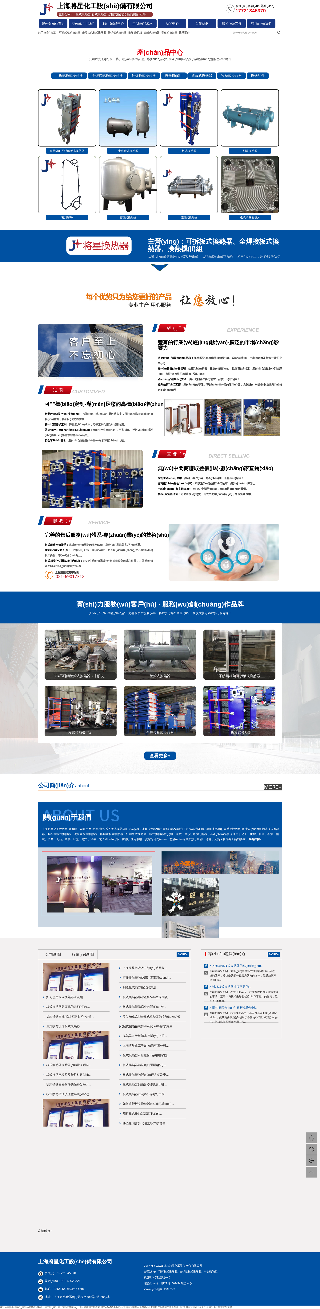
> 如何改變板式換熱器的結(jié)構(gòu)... (236, 965)
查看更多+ (160, 755)
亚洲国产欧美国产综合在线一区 (167, 1307)
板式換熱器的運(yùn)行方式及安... (146, 1074)
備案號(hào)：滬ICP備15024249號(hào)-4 (168, 1283)
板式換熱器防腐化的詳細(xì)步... (68, 1006)
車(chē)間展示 (142, 23)
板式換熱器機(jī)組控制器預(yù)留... (70, 1016)
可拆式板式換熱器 (69, 32)
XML (166, 1289)
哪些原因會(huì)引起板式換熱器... (145, 1123)
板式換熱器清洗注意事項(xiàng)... (69, 1094)
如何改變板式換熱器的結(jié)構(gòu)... (148, 1103)
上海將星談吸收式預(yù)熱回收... (145, 968)
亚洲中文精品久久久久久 (195, 1307)
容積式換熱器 (169, 32)
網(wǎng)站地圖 (153, 1289)
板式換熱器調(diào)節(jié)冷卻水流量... (149, 1026)
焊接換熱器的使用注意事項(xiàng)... (147, 977)
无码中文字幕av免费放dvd (136, 1307)
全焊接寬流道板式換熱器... (64, 1026)
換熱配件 (184, 32)
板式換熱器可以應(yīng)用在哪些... (146, 1055)
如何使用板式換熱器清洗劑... (65, 997)
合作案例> (186, 864)
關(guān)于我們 (83, 23)
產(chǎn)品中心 (113, 23)
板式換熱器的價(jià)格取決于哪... (145, 1084)
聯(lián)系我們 (261, 23)
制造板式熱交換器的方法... (141, 987)
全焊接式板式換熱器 (94, 32)
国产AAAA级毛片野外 (112, 1307)
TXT (172, 1289)
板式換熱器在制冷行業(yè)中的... (145, 1094)
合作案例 (201, 23)
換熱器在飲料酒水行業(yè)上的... (145, 1035)
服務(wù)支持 (231, 23)
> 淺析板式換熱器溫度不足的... (230, 986)
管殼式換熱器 (152, 32)
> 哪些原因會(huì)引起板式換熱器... (234, 1007)
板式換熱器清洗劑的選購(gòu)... (144, 1065)
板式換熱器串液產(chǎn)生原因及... (146, 997)
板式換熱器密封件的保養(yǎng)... (68, 1084)
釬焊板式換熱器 (117, 32)
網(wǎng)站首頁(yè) (53, 25)
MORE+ (182, 954)
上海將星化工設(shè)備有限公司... (146, 1045)
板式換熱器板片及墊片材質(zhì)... (68, 1074)
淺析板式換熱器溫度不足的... (142, 1113)
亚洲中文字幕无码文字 (220, 1307)
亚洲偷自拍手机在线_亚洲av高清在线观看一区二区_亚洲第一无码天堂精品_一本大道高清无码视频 (50, 1307)
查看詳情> (255, 839)
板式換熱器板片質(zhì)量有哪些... (68, 1065)
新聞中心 (172, 23)
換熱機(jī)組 (135, 32)
